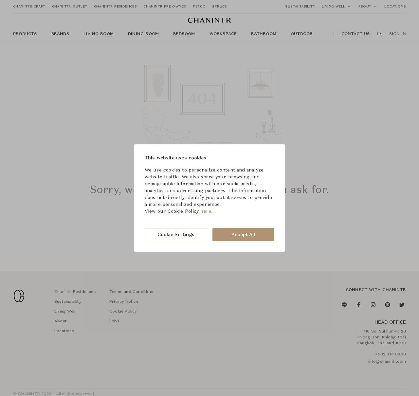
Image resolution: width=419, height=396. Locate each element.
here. (206, 211)
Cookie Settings (176, 234)
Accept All (243, 234)
